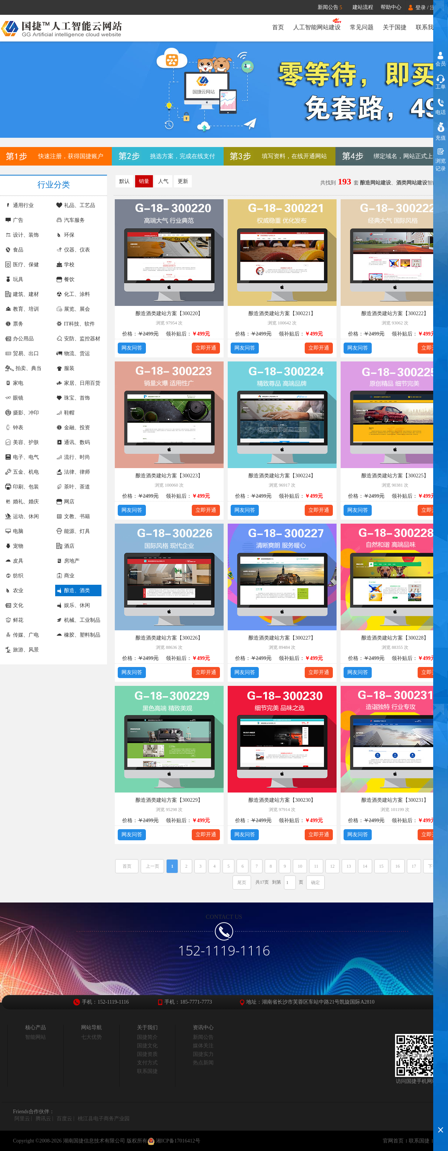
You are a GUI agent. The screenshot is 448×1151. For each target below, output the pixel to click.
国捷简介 (147, 1037)
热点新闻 (203, 1062)
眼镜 (14, 398)
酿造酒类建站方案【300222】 (395, 313)
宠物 (14, 546)
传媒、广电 (22, 635)
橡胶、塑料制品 (78, 635)
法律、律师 (73, 472)
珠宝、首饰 (73, 398)
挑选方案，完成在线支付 (182, 156)
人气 (163, 181)
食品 (14, 250)
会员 (440, 64)
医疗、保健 (22, 264)
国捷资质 (147, 1054)
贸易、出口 (22, 353)
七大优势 (91, 1037)
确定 (315, 882)
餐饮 (65, 279)
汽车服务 (70, 220)
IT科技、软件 (75, 324)
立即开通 (205, 348)
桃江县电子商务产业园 (104, 1118)
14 (365, 866)
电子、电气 (22, 457)
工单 (440, 87)
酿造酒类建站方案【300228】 (395, 638)
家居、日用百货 (78, 383)
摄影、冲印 (22, 412)
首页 (276, 27)
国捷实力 (203, 1054)
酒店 (65, 546)
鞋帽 (65, 412)
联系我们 (427, 27)
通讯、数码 (73, 442)
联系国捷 (147, 1071)
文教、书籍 (73, 516)
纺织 (14, 575)
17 (414, 866)
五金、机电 (22, 472)
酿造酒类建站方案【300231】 (395, 800)
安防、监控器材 (78, 338)
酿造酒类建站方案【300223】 (169, 475)
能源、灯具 (73, 531)
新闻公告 (333, 7)
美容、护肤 (22, 442)
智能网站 (35, 1037)
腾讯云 (43, 1118)
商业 (65, 575)
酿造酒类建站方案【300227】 (282, 638)
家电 (14, 383)
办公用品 (19, 338)
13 (349, 866)
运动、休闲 (22, 516)
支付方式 (147, 1062)
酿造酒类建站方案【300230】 (282, 800)
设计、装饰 (22, 235)
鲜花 (14, 620)
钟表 (14, 427)
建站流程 (362, 7)
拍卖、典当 (23, 368)
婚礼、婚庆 (22, 501)
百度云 (64, 1118)
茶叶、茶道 (73, 487)
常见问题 (361, 27)
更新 (183, 181)
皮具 (14, 561)
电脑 (14, 531)
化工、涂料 (73, 294)
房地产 (68, 561)
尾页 (241, 882)
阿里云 (22, 1118)
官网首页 (393, 1141)
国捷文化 (147, 1045)
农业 (14, 590)
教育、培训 (22, 309)
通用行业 (19, 205)
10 (300, 866)
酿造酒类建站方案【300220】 (169, 313)
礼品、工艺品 (75, 205)
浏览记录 (440, 164)
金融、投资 (73, 427)
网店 (65, 501)
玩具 (14, 279)
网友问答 (131, 348)
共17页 (262, 882)
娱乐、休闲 (73, 605)
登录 (420, 7)
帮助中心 (391, 7)
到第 (276, 882)
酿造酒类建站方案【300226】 (169, 638)
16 (397, 866)
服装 (65, 368)
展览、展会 (73, 309)
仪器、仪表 (73, 250)
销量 (144, 181)
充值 (440, 138)
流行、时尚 (73, 457)
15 (381, 866)
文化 (14, 605)
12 (332, 866)
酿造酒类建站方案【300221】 (282, 313)
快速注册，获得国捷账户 (70, 156)
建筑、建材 (22, 294)
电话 (440, 112)
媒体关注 (203, 1045)
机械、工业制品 (78, 620)
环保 (65, 235)
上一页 (152, 866)
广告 (14, 220)
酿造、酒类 (73, 590)
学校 (65, 264)
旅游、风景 (22, 649)
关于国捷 (394, 27)
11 (316, 866)
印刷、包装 (22, 487)
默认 (124, 181)
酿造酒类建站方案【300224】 (282, 475)
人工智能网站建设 (316, 27)
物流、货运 (73, 353)
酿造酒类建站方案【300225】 (395, 475)
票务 (14, 324)
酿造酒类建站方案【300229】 (169, 800)
